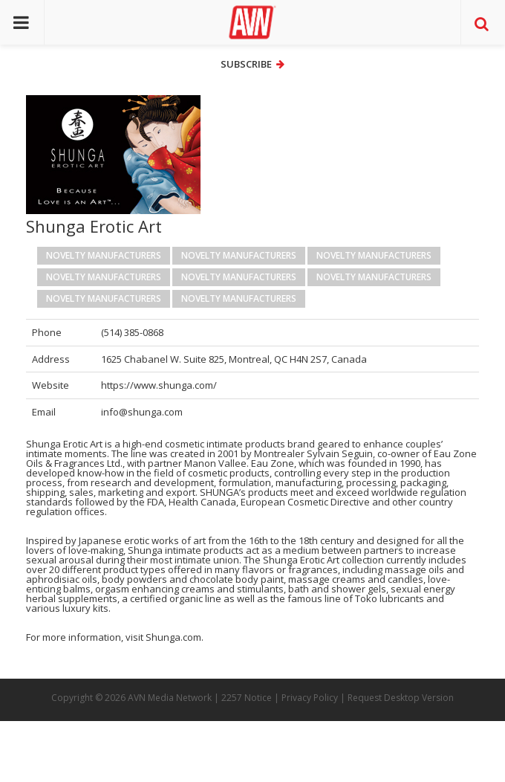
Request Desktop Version (401, 697)
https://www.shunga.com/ (159, 385)
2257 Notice (246, 697)
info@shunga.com (142, 412)
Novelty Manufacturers (103, 255)
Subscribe (252, 64)
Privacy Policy (309, 697)
